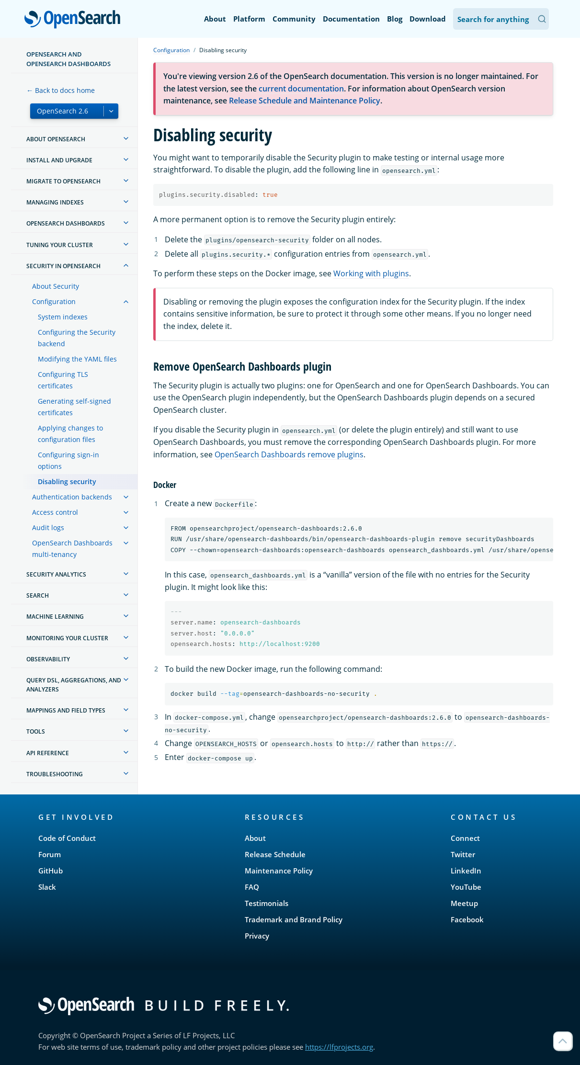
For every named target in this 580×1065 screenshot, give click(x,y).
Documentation (351, 18)
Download (427, 18)
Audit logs (48, 527)
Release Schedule (275, 854)
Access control (55, 512)
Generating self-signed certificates (74, 407)
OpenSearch (74, 20)
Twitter (463, 854)
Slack (47, 887)
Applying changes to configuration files (70, 433)
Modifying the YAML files (77, 358)
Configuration (54, 301)
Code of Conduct (67, 838)
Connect (465, 838)
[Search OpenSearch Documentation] (501, 19)
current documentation (301, 88)
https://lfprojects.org (339, 1047)
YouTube (466, 887)
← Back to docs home (60, 90)
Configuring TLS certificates (63, 380)
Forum (49, 854)
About (215, 18)
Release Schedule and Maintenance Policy (304, 100)
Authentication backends (72, 496)
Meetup (464, 903)
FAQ (252, 887)
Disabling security (67, 481)
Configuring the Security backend (76, 338)
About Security (55, 286)
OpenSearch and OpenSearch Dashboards (68, 59)
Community (294, 18)
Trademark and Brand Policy (293, 919)
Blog (394, 18)
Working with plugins (371, 273)
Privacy (257, 935)
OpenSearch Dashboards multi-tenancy (72, 548)
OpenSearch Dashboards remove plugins (289, 454)
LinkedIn (466, 870)
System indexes (63, 316)
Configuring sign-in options (68, 460)
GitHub (50, 870)
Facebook (467, 919)
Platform (249, 18)
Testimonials (266, 903)
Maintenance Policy (279, 870)
